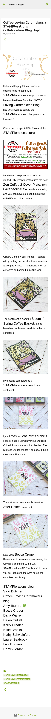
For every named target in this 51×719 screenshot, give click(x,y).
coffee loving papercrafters (17, 679)
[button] (5, 39)
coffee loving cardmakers (16, 675)
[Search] (47, 4)
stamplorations (11, 683)
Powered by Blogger (25, 715)
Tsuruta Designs (16, 4)
